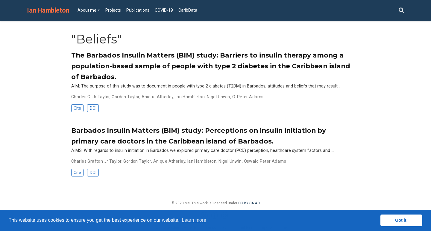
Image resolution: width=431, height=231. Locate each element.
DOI (93, 108)
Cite (77, 108)
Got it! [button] (401, 220)
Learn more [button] (194, 220)
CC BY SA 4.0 (249, 203)
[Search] (401, 10)
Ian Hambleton (48, 10)
